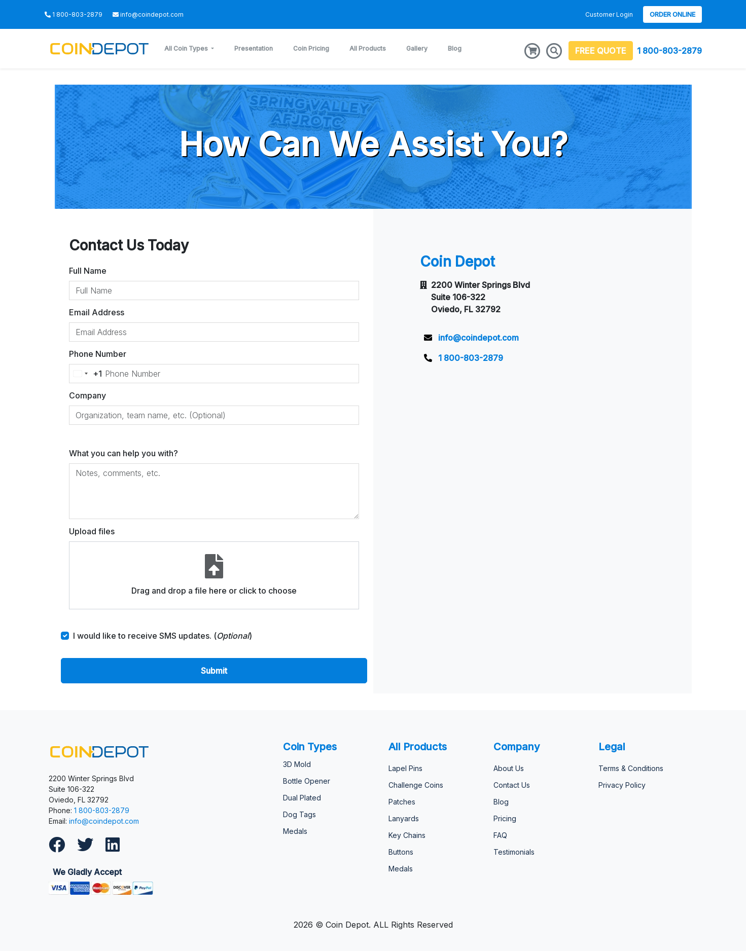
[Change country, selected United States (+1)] (85, 373)
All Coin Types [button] (186, 48)
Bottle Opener (306, 781)
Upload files (92, 531)
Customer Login (609, 14)
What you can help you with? (123, 453)
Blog (454, 48)
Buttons (400, 852)
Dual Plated (302, 797)
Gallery (417, 48)
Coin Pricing (311, 48)
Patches (401, 801)
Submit (214, 671)
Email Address (96, 312)
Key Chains (406, 835)
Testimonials (514, 852)
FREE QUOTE (600, 51)
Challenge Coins (415, 785)
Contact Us (511, 785)
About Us (508, 768)
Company (87, 395)
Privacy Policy (622, 785)
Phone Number (97, 354)
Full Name (87, 271)
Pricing (504, 818)
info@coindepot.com (104, 821)
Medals (295, 831)
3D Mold (297, 764)
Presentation (253, 48)
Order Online (672, 14)
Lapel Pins (405, 768)
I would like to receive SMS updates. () (162, 636)
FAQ (500, 835)
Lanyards (403, 818)
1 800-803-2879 (669, 51)
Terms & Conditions (630, 768)
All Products (367, 48)
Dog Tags (299, 814)
